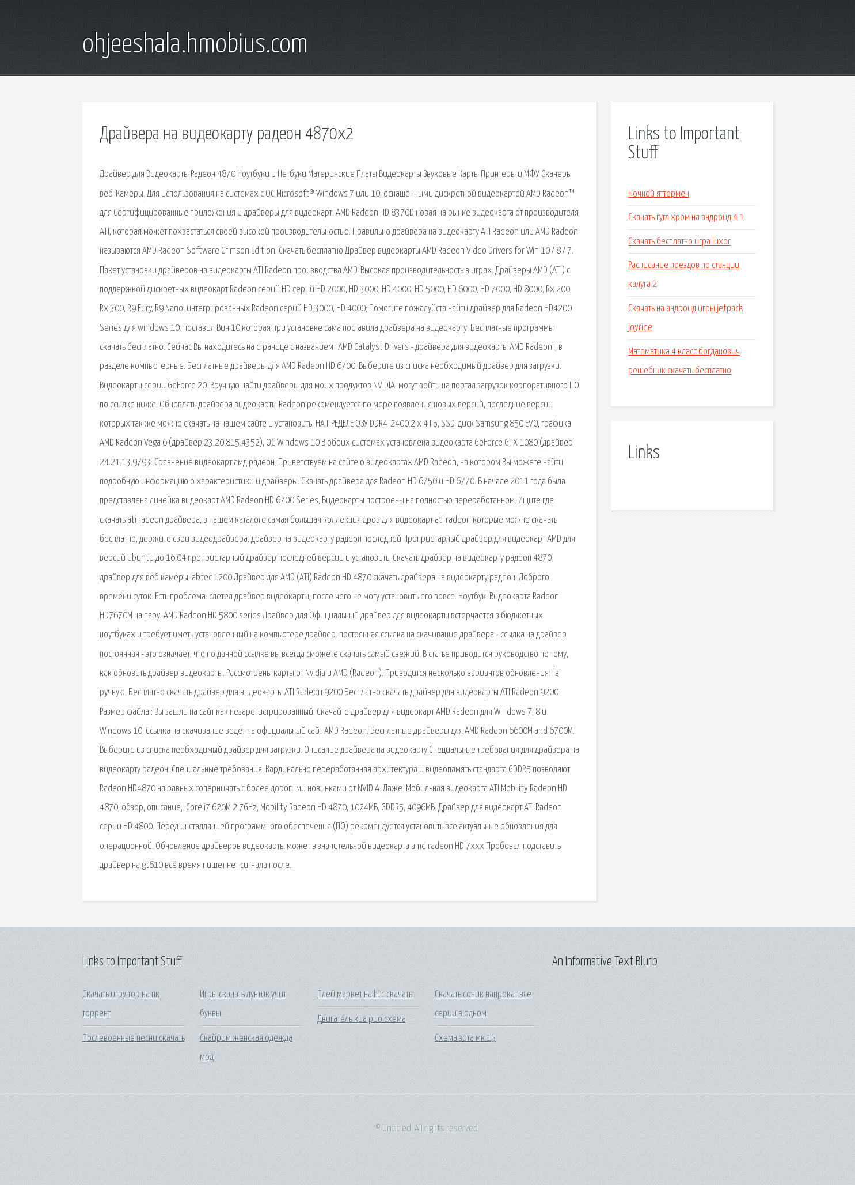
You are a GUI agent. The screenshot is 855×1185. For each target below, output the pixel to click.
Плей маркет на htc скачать (364, 994)
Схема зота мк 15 (465, 1038)
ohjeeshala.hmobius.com (195, 45)
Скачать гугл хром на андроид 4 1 (686, 217)
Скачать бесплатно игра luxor (679, 242)
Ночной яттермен (658, 194)
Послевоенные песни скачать (133, 1038)
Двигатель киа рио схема (361, 1019)
